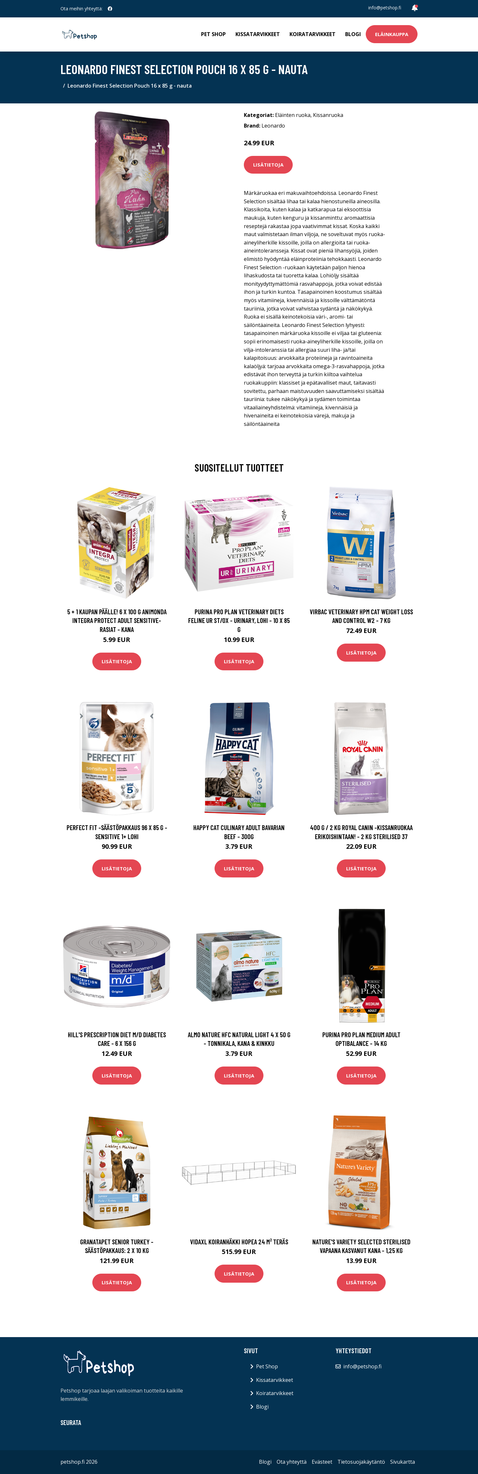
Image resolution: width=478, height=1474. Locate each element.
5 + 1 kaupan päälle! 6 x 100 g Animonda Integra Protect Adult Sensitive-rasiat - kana (117, 620)
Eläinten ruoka (292, 115)
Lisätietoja (268, 164)
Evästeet (322, 1461)
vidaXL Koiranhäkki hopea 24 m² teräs (239, 1242)
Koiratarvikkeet (313, 34)
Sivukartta (402, 1461)
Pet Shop (213, 34)
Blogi (353, 34)
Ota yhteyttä (292, 1461)
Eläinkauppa (391, 34)
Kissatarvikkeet (257, 34)
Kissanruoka (328, 115)
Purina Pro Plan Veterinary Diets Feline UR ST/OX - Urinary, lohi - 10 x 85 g (239, 620)
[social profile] (110, 9)
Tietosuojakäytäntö (361, 1461)
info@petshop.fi (384, 8)
